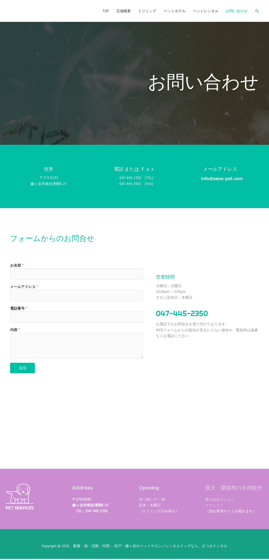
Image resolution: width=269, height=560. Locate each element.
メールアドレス (24, 287)
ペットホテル (175, 11)
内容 (15, 331)
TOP (105, 11)
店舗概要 (123, 11)
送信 (22, 369)
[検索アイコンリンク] (257, 11)
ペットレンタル (205, 11)
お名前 (16, 265)
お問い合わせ (237, 11)
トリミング (147, 11)
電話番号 (18, 309)
